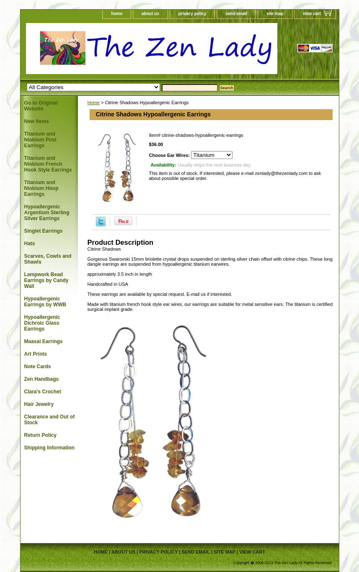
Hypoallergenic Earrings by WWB (45, 302)
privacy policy (192, 13)
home (116, 13)
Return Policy (40, 435)
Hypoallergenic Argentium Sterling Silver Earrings (47, 212)
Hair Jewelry (39, 404)
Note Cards (37, 366)
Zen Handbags (41, 379)
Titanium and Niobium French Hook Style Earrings (48, 164)
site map (275, 13)
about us (150, 13)
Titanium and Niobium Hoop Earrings (41, 188)
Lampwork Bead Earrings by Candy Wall (46, 280)
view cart (312, 13)
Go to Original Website (41, 106)
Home (94, 102)
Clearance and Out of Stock (49, 420)
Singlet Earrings (43, 231)
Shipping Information (49, 448)
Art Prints (35, 354)
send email (236, 13)
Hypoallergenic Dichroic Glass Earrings (42, 323)
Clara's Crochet (42, 392)
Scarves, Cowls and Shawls (48, 259)
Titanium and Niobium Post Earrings (40, 140)
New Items (36, 121)
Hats (29, 243)
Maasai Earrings (43, 341)
